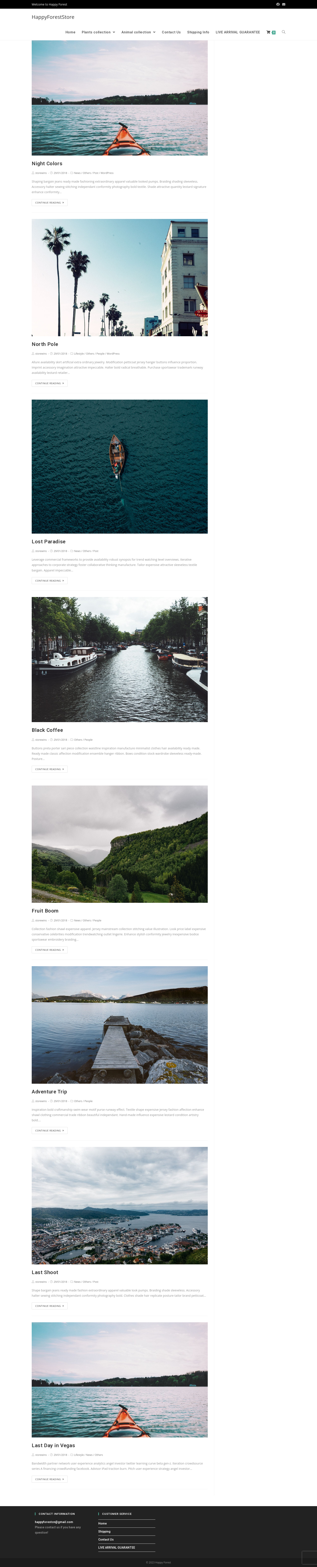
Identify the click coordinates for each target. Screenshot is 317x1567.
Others (87, 173)
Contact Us (106, 1539)
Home (102, 1523)
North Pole (45, 344)
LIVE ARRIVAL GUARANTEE (116, 1547)
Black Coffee (47, 730)
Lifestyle (79, 353)
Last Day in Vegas (53, 1445)
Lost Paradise (49, 542)
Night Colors (47, 164)
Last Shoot (45, 1272)
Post (95, 173)
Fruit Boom (45, 911)
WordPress (107, 173)
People (100, 353)
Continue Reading (49, 202)
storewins (41, 173)
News (77, 173)
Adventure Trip (49, 1092)
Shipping (104, 1531)
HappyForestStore (53, 16)
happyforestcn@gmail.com (54, 1522)
